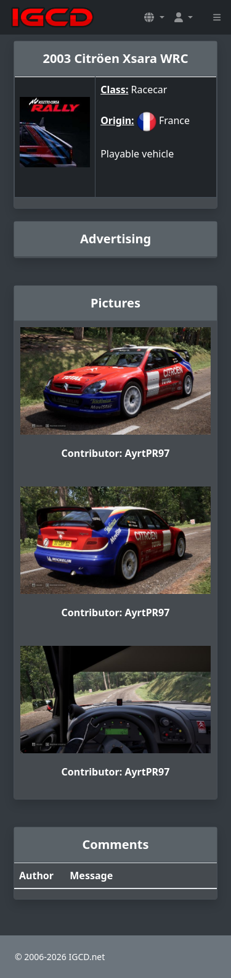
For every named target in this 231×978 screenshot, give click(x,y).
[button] (154, 17)
